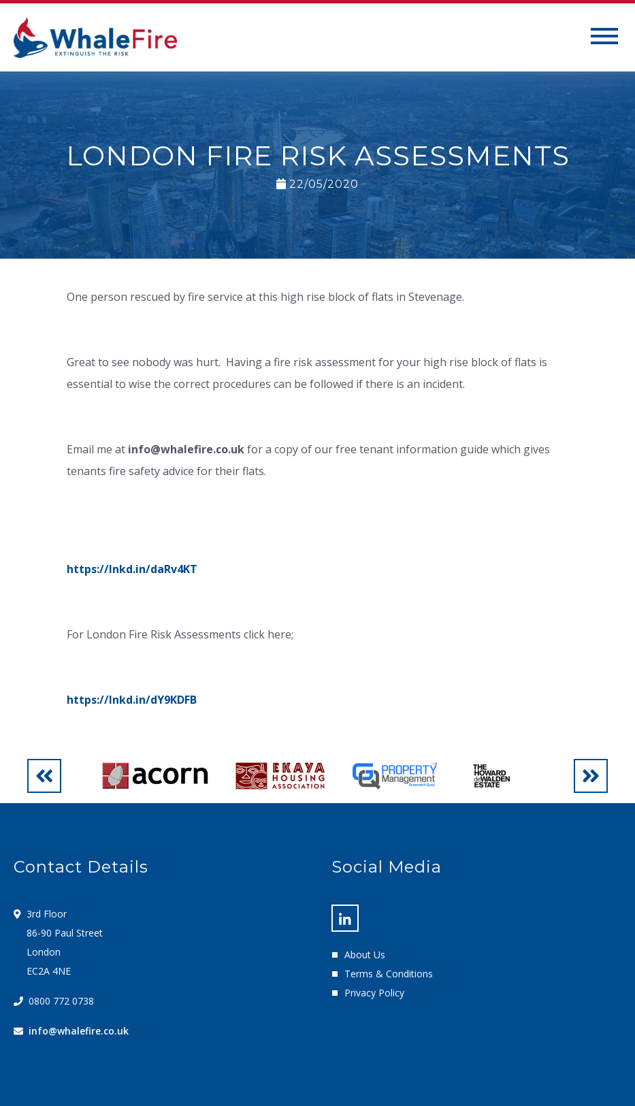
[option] (154, 776)
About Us (364, 954)
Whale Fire (95, 37)
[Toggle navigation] (604, 37)
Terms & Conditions (388, 973)
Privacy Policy (374, 992)
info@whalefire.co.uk (79, 1030)
